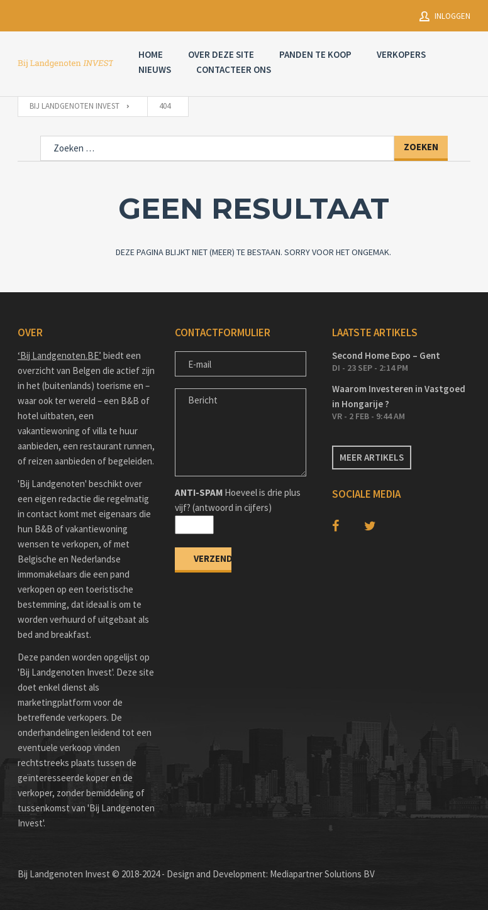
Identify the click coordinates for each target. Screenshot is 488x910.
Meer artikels (372, 457)
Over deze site (221, 54)
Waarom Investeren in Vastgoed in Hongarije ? (398, 396)
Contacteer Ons (233, 69)
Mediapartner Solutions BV (322, 874)
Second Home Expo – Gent (386, 355)
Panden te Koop (315, 54)
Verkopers (401, 54)
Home (150, 54)
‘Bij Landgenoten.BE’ (59, 355)
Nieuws (154, 69)
